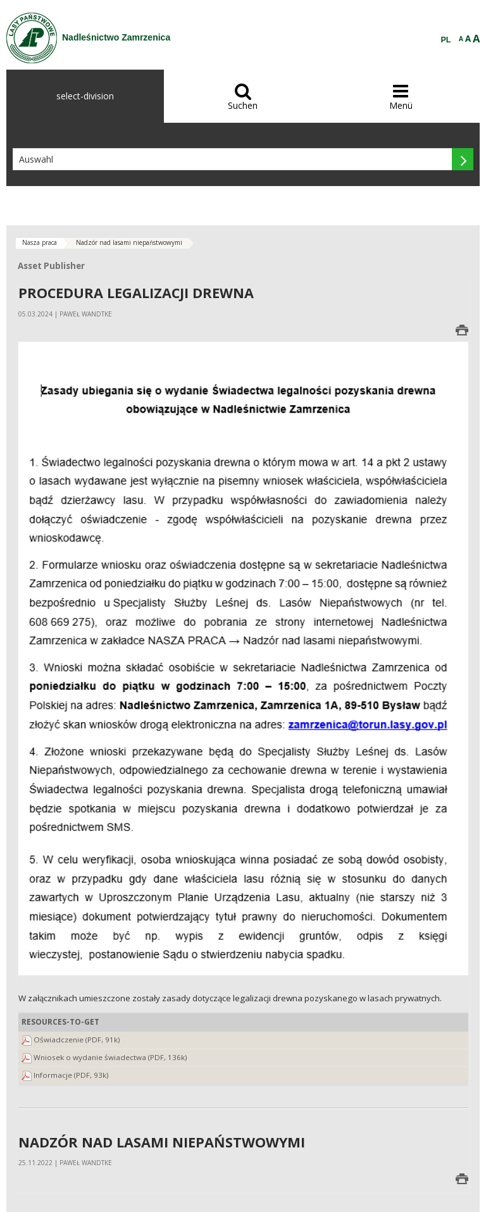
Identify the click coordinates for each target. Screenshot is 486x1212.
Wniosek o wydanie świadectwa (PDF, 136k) (110, 1057)
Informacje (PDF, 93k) (71, 1075)
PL (446, 39)
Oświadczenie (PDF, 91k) (77, 1039)
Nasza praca (39, 242)
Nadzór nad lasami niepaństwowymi (129, 242)
